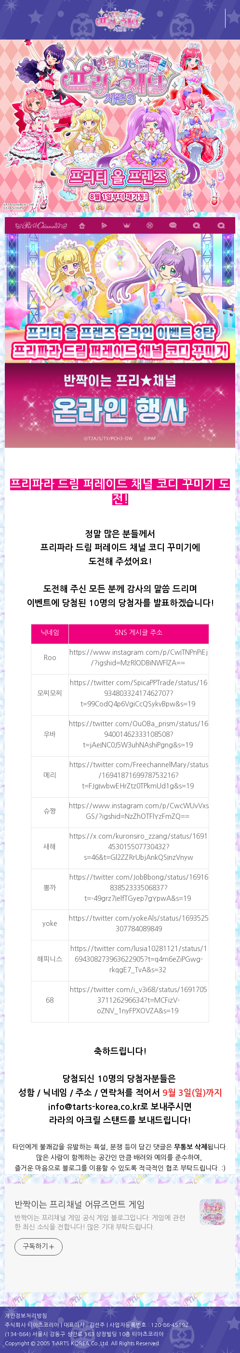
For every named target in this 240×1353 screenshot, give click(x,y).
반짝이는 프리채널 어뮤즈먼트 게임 (79, 1205)
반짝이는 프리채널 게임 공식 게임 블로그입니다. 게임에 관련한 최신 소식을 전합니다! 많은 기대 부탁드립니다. (99, 1222)
